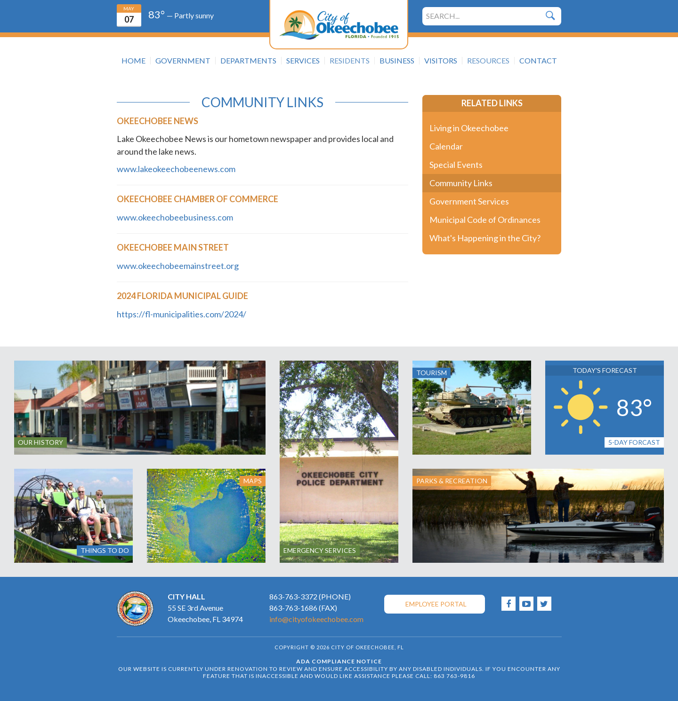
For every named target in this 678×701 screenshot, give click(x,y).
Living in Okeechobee (468, 128)
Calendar (446, 146)
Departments (248, 60)
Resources (488, 60)
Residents (350, 60)
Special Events (456, 164)
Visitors (440, 60)
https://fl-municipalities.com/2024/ (181, 314)
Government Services (469, 201)
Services (303, 60)
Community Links (460, 183)
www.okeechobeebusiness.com (175, 217)
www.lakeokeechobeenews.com (176, 169)
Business (396, 60)
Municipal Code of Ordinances (485, 219)
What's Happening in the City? (485, 238)
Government (182, 60)
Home (133, 60)
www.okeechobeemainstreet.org (178, 265)
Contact (538, 60)
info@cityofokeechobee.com (316, 618)
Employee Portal (436, 604)
